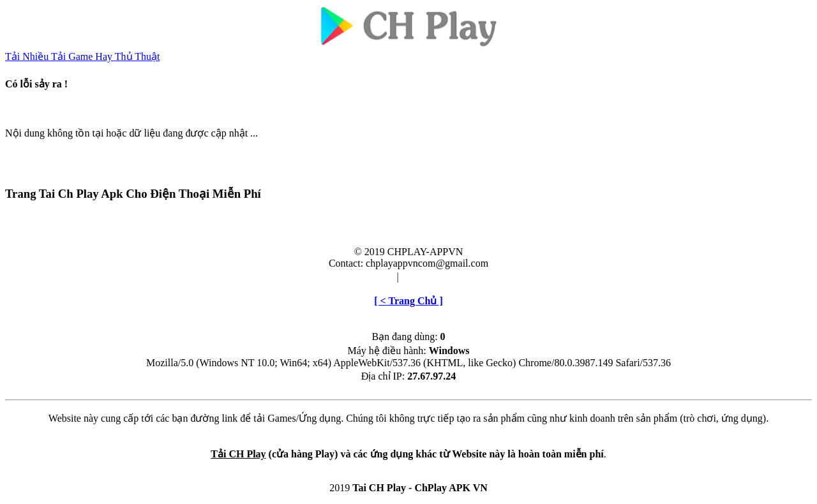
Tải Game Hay (83, 56)
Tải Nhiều (28, 56)
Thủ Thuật (137, 56)
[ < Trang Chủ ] (408, 300)
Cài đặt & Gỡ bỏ (437, 276)
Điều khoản (369, 276)
